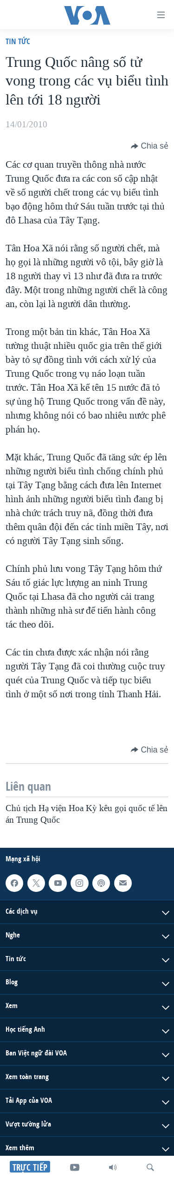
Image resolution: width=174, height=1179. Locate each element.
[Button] (149, 146)
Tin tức (18, 41)
